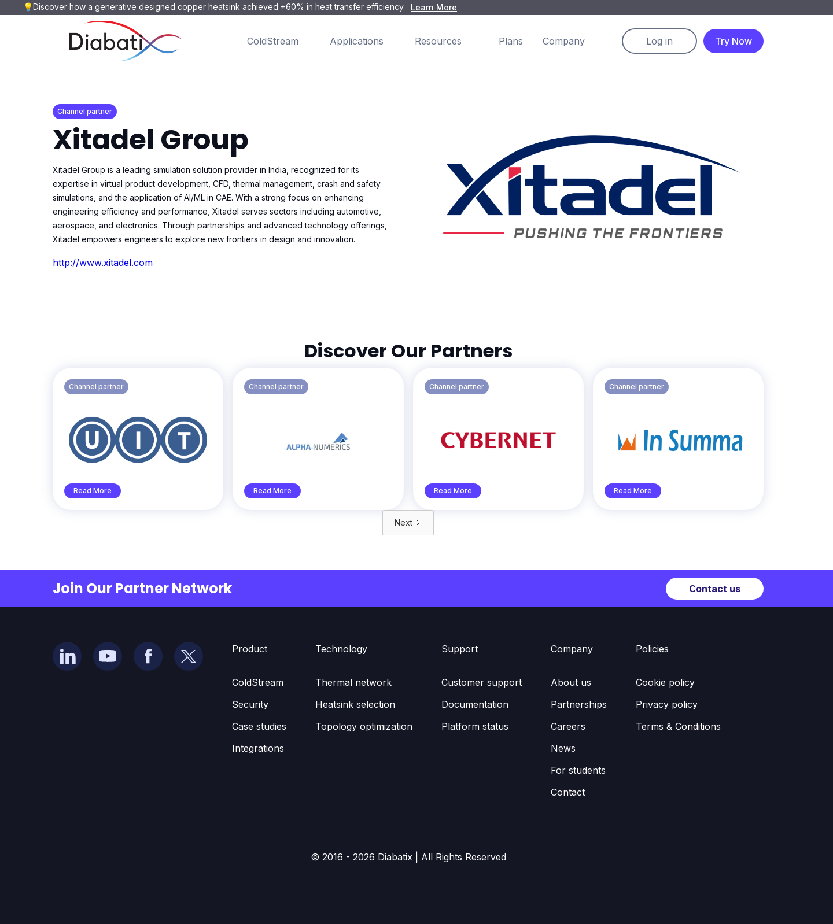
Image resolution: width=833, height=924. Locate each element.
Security (250, 704)
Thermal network (353, 682)
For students (578, 770)
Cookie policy (665, 682)
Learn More (434, 7)
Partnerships (579, 704)
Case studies (259, 726)
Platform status (474, 726)
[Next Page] (408, 522)
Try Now (733, 41)
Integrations (258, 748)
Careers (568, 726)
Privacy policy (667, 704)
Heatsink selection (355, 704)
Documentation (474, 704)
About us (571, 682)
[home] (125, 41)
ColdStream (257, 682)
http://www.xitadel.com (103, 262)
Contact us (714, 588)
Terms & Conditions (678, 726)
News (563, 748)
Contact (568, 792)
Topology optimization (363, 726)
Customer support (481, 682)
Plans (511, 41)
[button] (284, 41)
